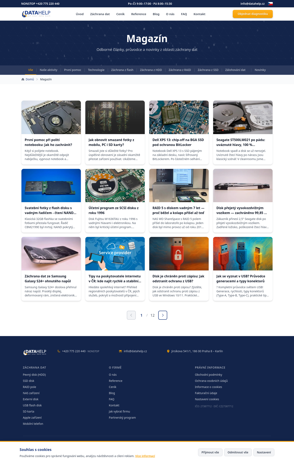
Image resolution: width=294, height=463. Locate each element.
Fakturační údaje (206, 393)
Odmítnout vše (238, 452)
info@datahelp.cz (253, 4)
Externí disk (30, 399)
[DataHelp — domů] (35, 352)
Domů (30, 79)
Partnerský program (122, 417)
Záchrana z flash (122, 70)
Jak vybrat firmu (119, 411)
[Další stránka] (162, 315)
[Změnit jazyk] (270, 3)
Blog (156, 14)
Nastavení (264, 452)
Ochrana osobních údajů (211, 381)
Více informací (145, 456)
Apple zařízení (32, 417)
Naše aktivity (48, 70)
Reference (138, 14)
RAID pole (29, 387)
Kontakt (199, 14)
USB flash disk (32, 405)
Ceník (120, 14)
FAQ (184, 14)
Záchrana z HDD (151, 70)
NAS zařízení (31, 393)
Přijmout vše (210, 452)
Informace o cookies (208, 387)
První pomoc (72, 70)
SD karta (28, 411)
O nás (170, 14)
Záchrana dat (100, 14)
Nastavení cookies (207, 399)
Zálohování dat (235, 70)
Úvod (80, 14)
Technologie (96, 70)
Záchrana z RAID (180, 70)
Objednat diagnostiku (253, 14)
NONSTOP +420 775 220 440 (40, 4)
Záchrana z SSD (208, 70)
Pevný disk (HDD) (34, 375)
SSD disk (28, 381)
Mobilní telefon (33, 424)
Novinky (260, 70)
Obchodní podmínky (208, 375)
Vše (30, 70)
